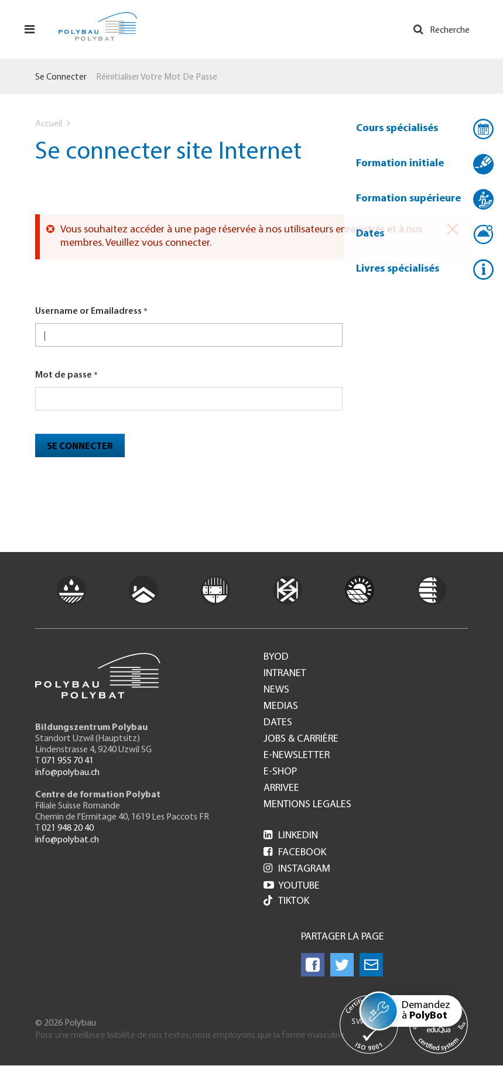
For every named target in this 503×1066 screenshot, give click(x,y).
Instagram (297, 869)
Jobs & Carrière (301, 739)
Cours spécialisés (397, 128)
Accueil (48, 124)
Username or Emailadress (88, 311)
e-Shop (280, 772)
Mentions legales (307, 805)
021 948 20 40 (68, 828)
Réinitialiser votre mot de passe (156, 77)
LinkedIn (291, 835)
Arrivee (281, 788)
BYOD (276, 657)
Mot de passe (63, 375)
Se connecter (61, 77)
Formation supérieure (408, 198)
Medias (281, 706)
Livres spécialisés (397, 269)
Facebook (295, 852)
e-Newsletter (297, 755)
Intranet (285, 674)
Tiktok (286, 902)
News (276, 690)
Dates (370, 233)
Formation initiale (400, 163)
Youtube (292, 886)
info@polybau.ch (67, 772)
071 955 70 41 (68, 761)
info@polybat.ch (67, 840)
